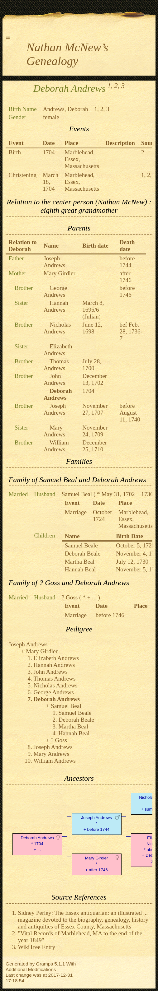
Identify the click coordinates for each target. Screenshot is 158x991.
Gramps (44, 963)
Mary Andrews (54, 431)
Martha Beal (79, 561)
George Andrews (55, 291)
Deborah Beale (83, 553)
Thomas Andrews (56, 364)
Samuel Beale (81, 545)
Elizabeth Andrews (58, 349)
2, (117, 86)
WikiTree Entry (36, 947)
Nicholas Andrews (57, 328)
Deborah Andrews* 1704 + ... (37, 843)
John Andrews (54, 379)
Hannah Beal (80, 569)
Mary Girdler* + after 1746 (96, 864)
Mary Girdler (59, 273)
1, (110, 86)
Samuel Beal (77, 494)
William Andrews (56, 446)
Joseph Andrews (54, 261)
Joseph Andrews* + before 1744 (96, 823)
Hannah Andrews (56, 306)
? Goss (70, 597)
